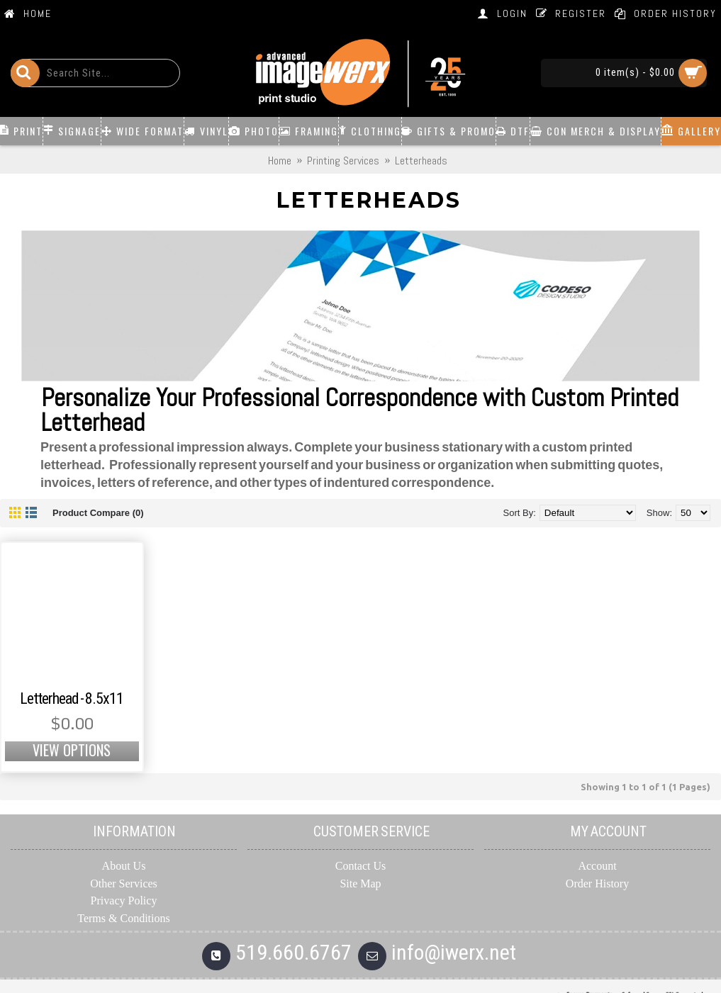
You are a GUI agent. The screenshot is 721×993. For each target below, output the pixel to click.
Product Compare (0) (98, 512)
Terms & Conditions (123, 918)
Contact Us (360, 866)
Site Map (360, 883)
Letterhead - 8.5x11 (71, 698)
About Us (124, 866)
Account (597, 866)
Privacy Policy (124, 900)
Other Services (123, 883)
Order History (597, 883)
